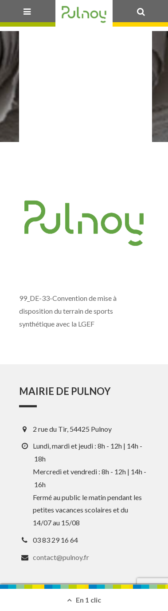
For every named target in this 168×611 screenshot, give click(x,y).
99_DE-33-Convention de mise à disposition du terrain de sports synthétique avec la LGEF (68, 311)
